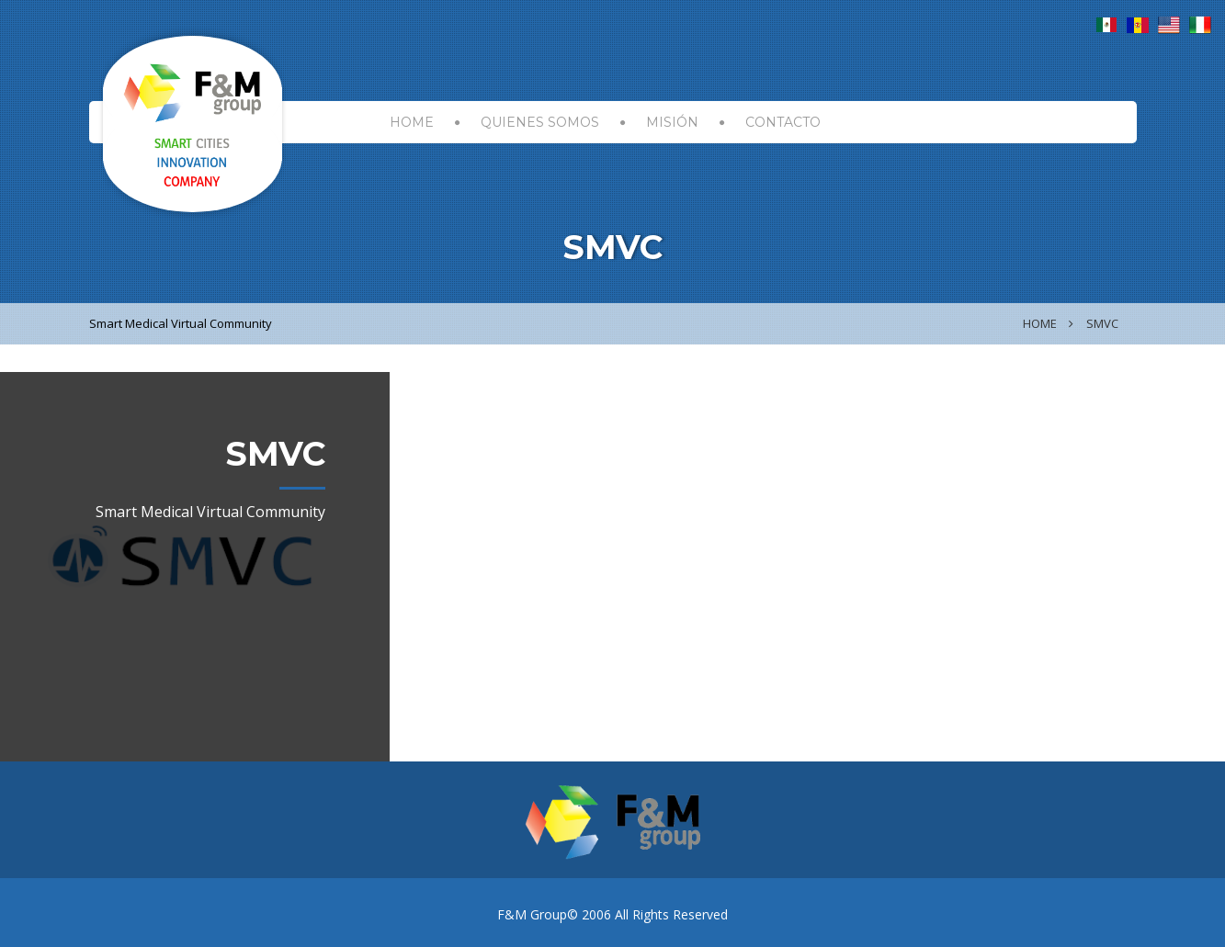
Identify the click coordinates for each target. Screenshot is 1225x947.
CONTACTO (783, 122)
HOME (412, 122)
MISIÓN (672, 122)
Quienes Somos (540, 122)
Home (1040, 323)
